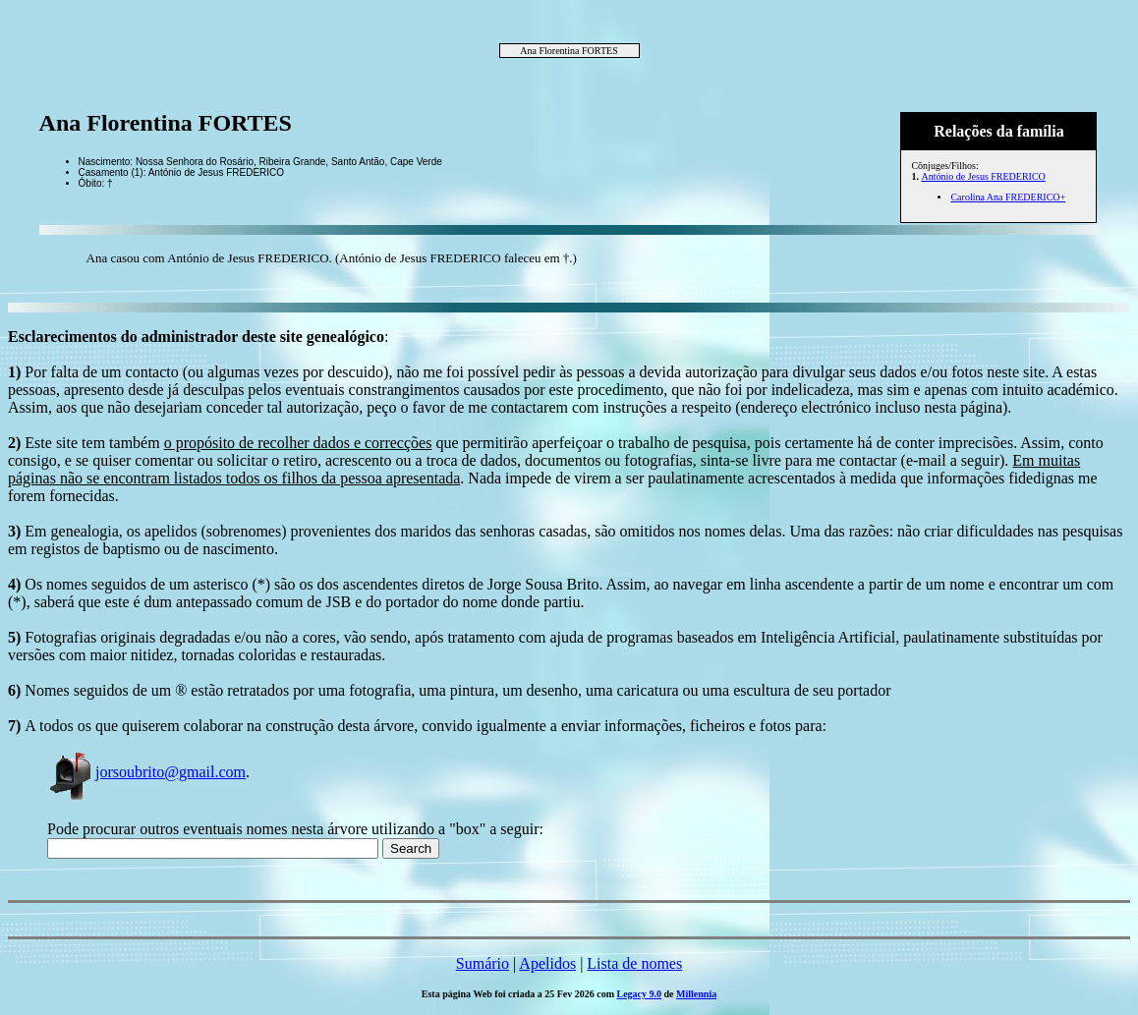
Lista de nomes (634, 963)
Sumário (482, 963)
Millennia (696, 993)
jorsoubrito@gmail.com (146, 771)
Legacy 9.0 (639, 993)
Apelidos (547, 963)
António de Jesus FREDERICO (983, 176)
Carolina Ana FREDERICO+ (1007, 197)
